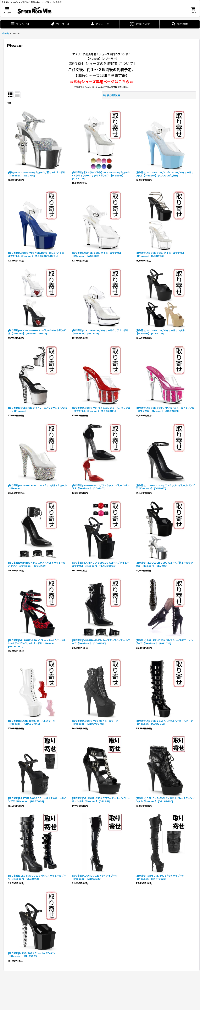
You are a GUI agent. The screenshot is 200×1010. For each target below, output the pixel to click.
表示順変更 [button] (111, 95)
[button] (7, 10)
